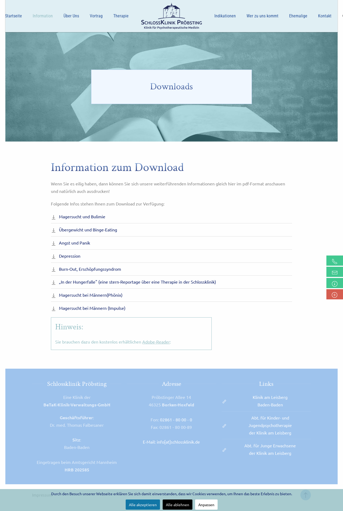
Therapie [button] (121, 15)
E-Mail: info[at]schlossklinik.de (171, 441)
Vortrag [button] (96, 15)
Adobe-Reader (156, 341)
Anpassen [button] (206, 504)
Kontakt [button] (324, 15)
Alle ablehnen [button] (177, 504)
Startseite (13, 15)
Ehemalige (298, 15)
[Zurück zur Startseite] (171, 16)
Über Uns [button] (71, 15)
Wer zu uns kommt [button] (262, 15)
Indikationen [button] (225, 15)
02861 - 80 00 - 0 (176, 419)
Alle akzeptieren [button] (143, 504)
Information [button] (43, 15)
